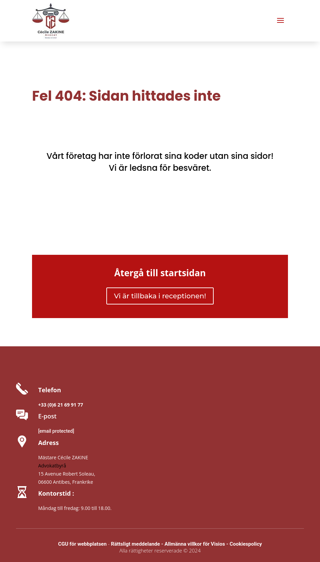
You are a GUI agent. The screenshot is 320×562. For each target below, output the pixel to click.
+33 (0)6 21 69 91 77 (60, 404)
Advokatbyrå (52, 465)
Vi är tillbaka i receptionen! (160, 296)
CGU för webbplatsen (82, 544)
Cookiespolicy (246, 544)
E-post (47, 416)
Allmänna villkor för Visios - (196, 544)
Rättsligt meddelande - (138, 544)
